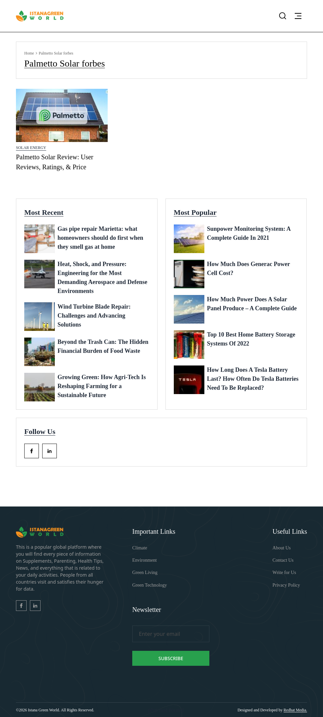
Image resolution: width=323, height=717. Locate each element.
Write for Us (284, 572)
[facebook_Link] (31, 451)
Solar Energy (31, 147)
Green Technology (149, 584)
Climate (139, 547)
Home (29, 53)
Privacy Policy (286, 584)
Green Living (144, 572)
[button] (298, 16)
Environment (144, 560)
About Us (281, 547)
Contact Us (282, 560)
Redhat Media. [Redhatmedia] (295, 709)
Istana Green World (43, 709)
